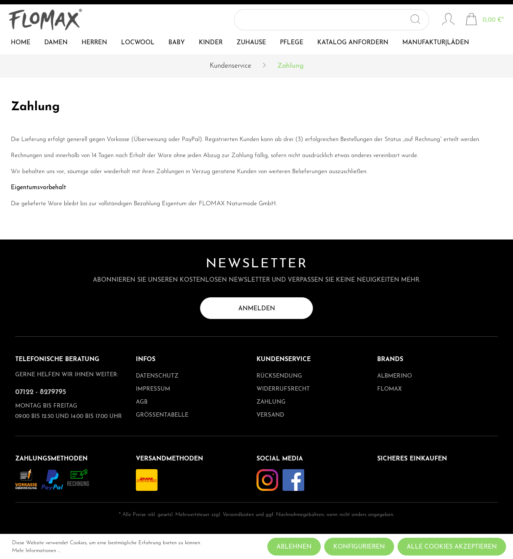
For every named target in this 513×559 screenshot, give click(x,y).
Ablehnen (294, 547)
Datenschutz (157, 376)
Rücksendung (279, 376)
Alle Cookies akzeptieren (452, 547)
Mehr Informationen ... (36, 550)
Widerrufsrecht (283, 389)
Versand (270, 415)
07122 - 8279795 (40, 392)
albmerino (394, 376)
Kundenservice (283, 359)
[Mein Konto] (448, 20)
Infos (145, 359)
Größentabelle (162, 415)
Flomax (389, 389)
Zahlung (271, 402)
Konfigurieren (359, 547)
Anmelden (256, 309)
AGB (142, 402)
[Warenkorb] (484, 20)
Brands (390, 359)
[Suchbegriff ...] (337, 19)
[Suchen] (421, 19)
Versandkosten (238, 514)
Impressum (153, 389)
